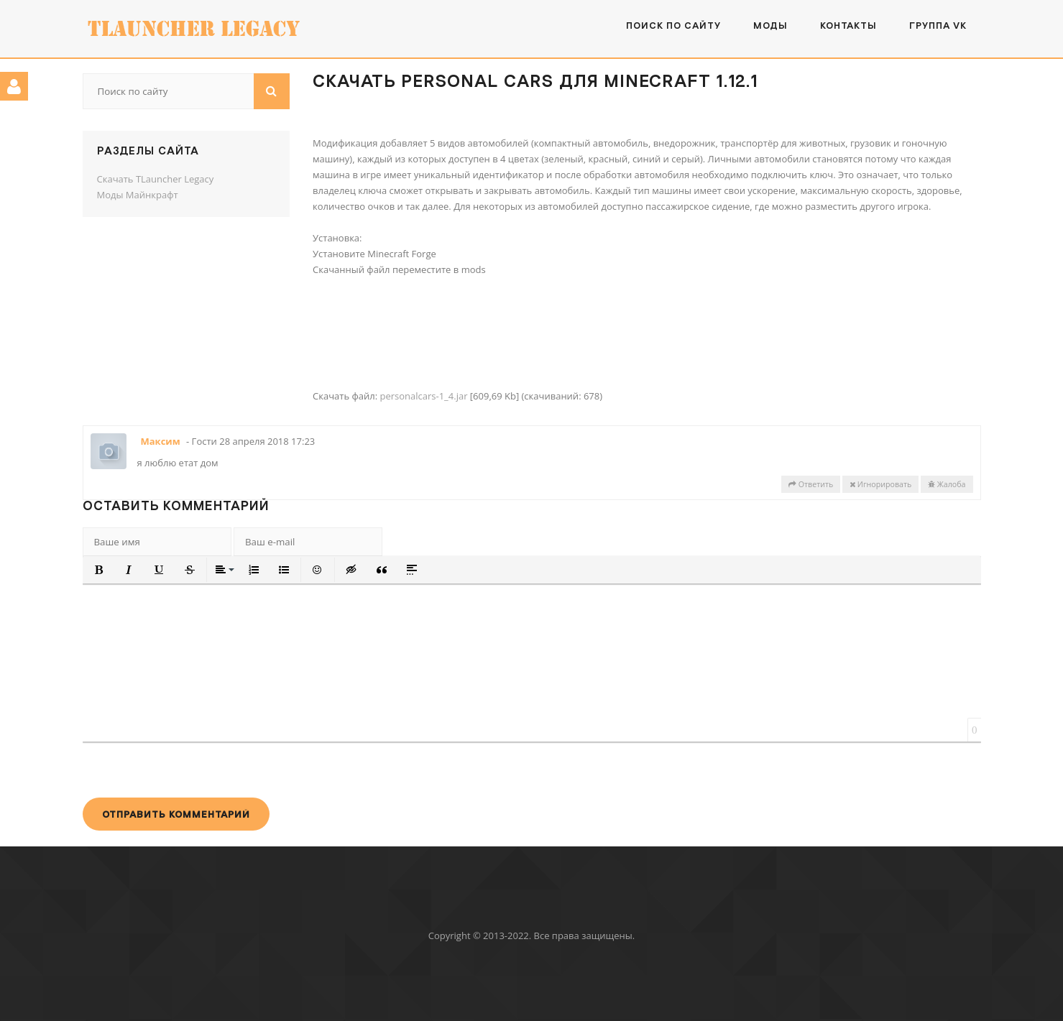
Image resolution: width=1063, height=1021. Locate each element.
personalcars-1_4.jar (423, 395)
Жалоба (946, 484)
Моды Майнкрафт (137, 194)
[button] (99, 569)
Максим (160, 441)
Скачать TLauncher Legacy (155, 178)
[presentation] (192, 770)
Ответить (810, 484)
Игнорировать (880, 484)
